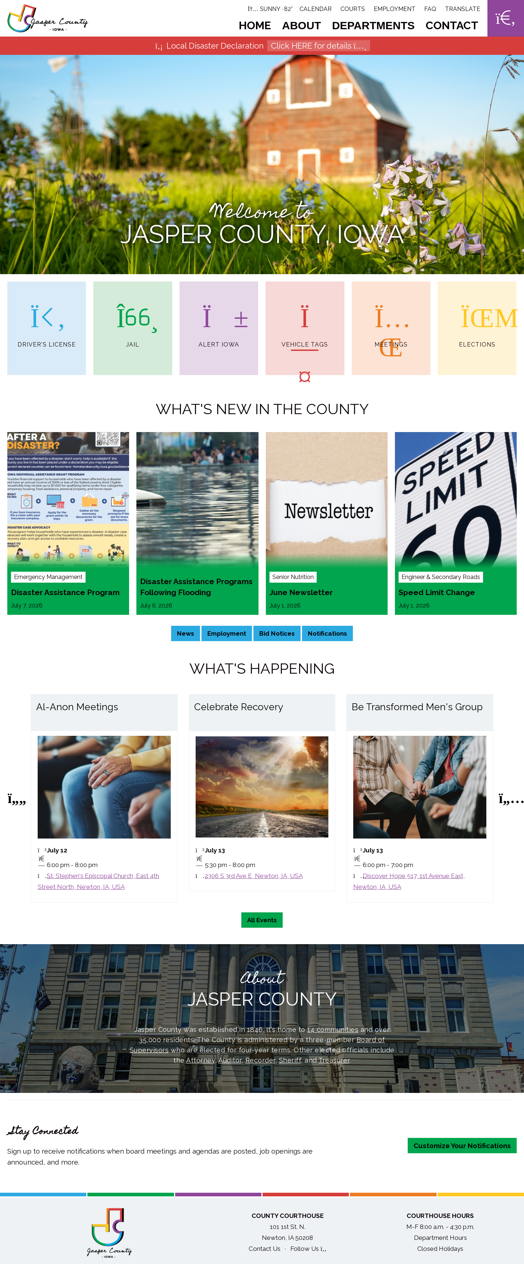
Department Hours (440, 1239)
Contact (452, 25)
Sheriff (290, 1062)
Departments (373, 25)
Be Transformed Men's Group (417, 708)
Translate (462, 8)
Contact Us (264, 1250)
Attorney (200, 1062)
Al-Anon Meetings (77, 708)
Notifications (327, 635)
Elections (477, 314)
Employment (394, 8)
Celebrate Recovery (238, 708)
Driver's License (47, 314)
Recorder (260, 1062)
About (301, 25)
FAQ (430, 8)
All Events (262, 921)
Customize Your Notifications (462, 1147)
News (185, 635)
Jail (132, 314)
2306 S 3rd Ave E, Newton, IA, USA (254, 877)
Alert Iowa (219, 314)
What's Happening (262, 669)
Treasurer (334, 1062)
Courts (352, 8)
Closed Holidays (440, 1250)
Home (255, 25)
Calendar (315, 8)
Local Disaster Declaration (262, 45)
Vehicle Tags (305, 314)
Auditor (230, 1062)
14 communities (332, 1031)
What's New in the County (262, 410)
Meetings (391, 314)
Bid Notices (277, 635)
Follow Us (308, 1250)
